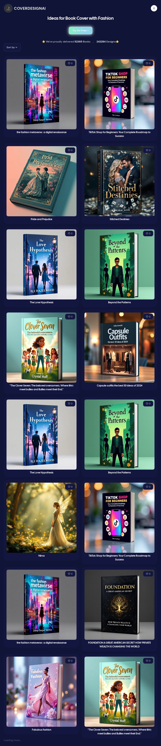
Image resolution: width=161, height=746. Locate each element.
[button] (12, 47)
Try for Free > (81, 30)
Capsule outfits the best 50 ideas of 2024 (119, 386)
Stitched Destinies (119, 219)
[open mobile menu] (154, 8)
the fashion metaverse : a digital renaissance (42, 132)
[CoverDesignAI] (25, 8)
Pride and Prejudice (41, 219)
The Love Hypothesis (41, 302)
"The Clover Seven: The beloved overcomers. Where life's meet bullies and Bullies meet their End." (41, 388)
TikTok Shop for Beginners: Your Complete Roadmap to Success (120, 134)
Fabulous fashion (41, 730)
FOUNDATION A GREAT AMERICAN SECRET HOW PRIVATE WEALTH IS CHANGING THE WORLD (119, 645)
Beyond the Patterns (119, 302)
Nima (41, 556)
